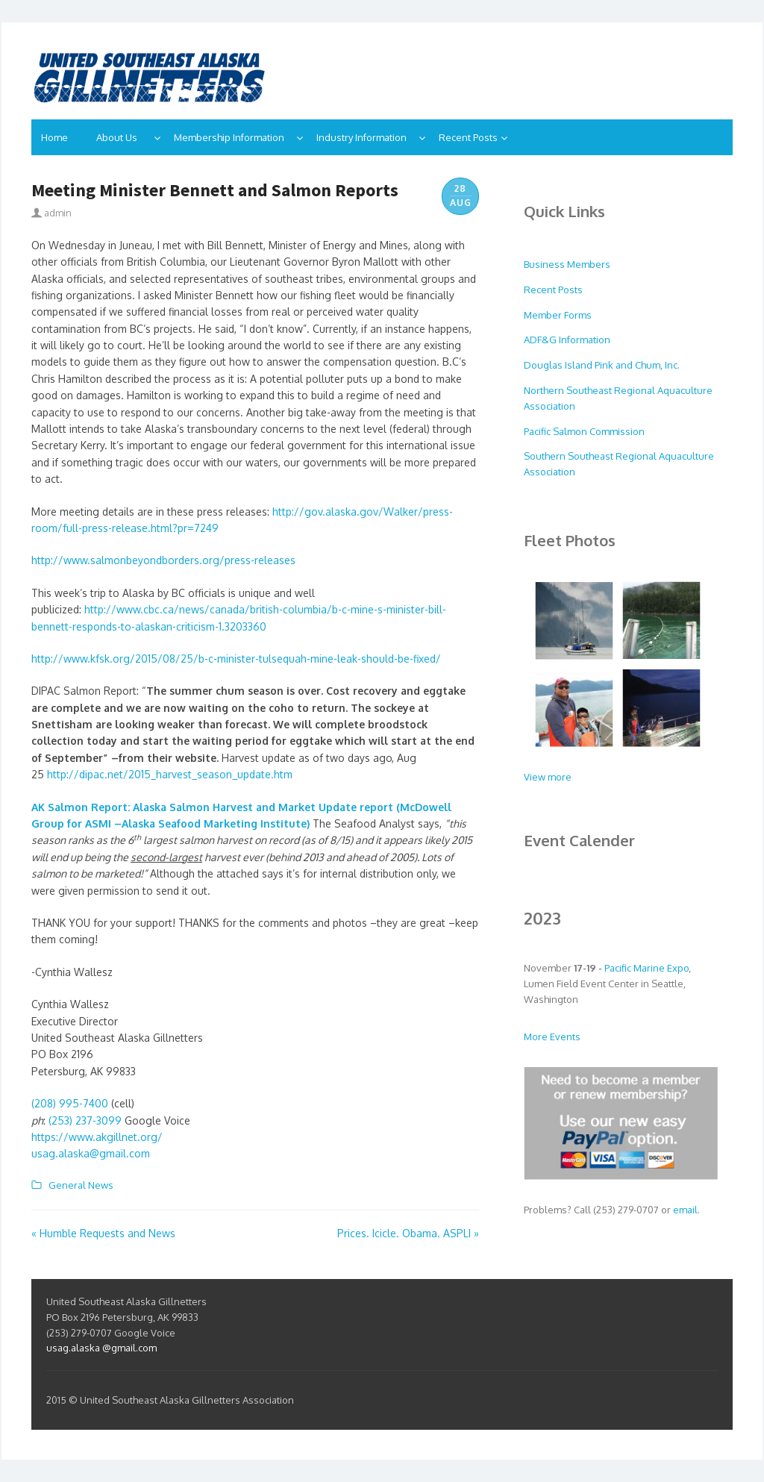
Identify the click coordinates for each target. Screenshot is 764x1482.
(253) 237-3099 (85, 1120)
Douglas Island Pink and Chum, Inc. (602, 365)
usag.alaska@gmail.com (90, 1153)
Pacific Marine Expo (646, 968)
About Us (123, 137)
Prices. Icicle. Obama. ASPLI (408, 1233)
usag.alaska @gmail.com (101, 1348)
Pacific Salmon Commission (584, 431)
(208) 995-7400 (69, 1103)
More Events (552, 1036)
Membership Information (233, 137)
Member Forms (558, 315)
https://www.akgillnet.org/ (97, 1137)
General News (78, 1185)
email (685, 1210)
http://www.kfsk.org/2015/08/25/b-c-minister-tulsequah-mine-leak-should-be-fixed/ (236, 658)
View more (548, 777)
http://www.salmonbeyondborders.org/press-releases (163, 560)
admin (51, 213)
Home (59, 137)
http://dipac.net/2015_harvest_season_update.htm (169, 774)
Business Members (567, 264)
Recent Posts (468, 137)
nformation (585, 340)
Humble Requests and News (103, 1233)
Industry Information (366, 137)
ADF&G (541, 340)
